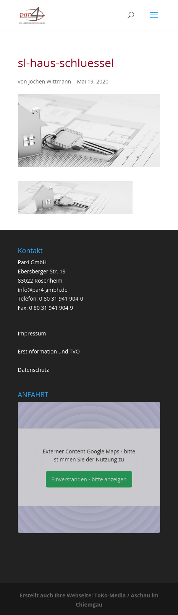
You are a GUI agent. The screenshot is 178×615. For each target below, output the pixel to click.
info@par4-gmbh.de (43, 289)
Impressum (32, 333)
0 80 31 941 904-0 (61, 298)
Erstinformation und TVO (49, 351)
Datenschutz (33, 369)
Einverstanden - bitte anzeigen (88, 479)
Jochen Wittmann (49, 81)
